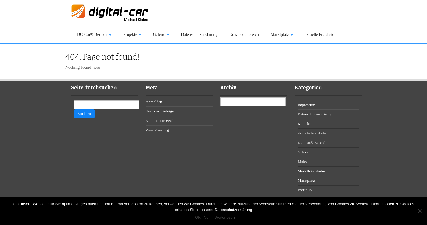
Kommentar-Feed (159, 120)
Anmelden (154, 101)
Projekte (132, 34)
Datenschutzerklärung (199, 34)
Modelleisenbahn (311, 171)
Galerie (161, 34)
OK (198, 217)
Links (302, 161)
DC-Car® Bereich (94, 34)
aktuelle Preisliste (319, 34)
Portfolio (305, 190)
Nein (208, 217)
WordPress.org (157, 130)
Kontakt (304, 123)
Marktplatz (282, 34)
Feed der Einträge (160, 111)
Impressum (306, 104)
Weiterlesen (225, 217)
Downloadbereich (244, 34)
